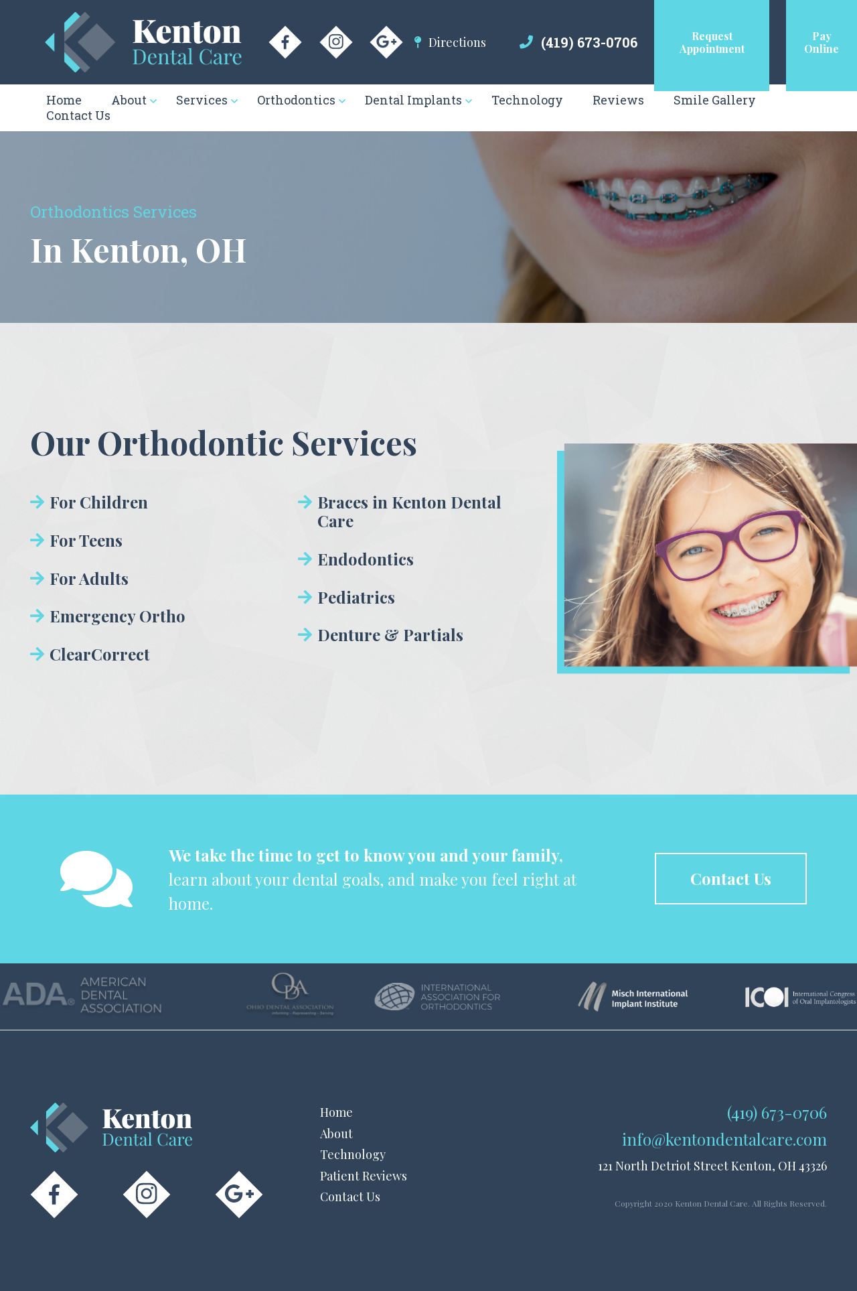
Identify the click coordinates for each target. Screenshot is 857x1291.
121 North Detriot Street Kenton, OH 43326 (712, 1166)
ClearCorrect (100, 654)
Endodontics (365, 558)
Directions (457, 42)
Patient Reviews (363, 1176)
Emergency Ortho (117, 615)
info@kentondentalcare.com (724, 1139)
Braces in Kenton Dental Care (409, 511)
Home (336, 1112)
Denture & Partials (390, 634)
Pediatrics (356, 597)
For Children (99, 502)
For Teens (86, 540)
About (336, 1134)
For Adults (89, 578)
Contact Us (350, 1196)
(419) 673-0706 (589, 42)
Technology (353, 1154)
